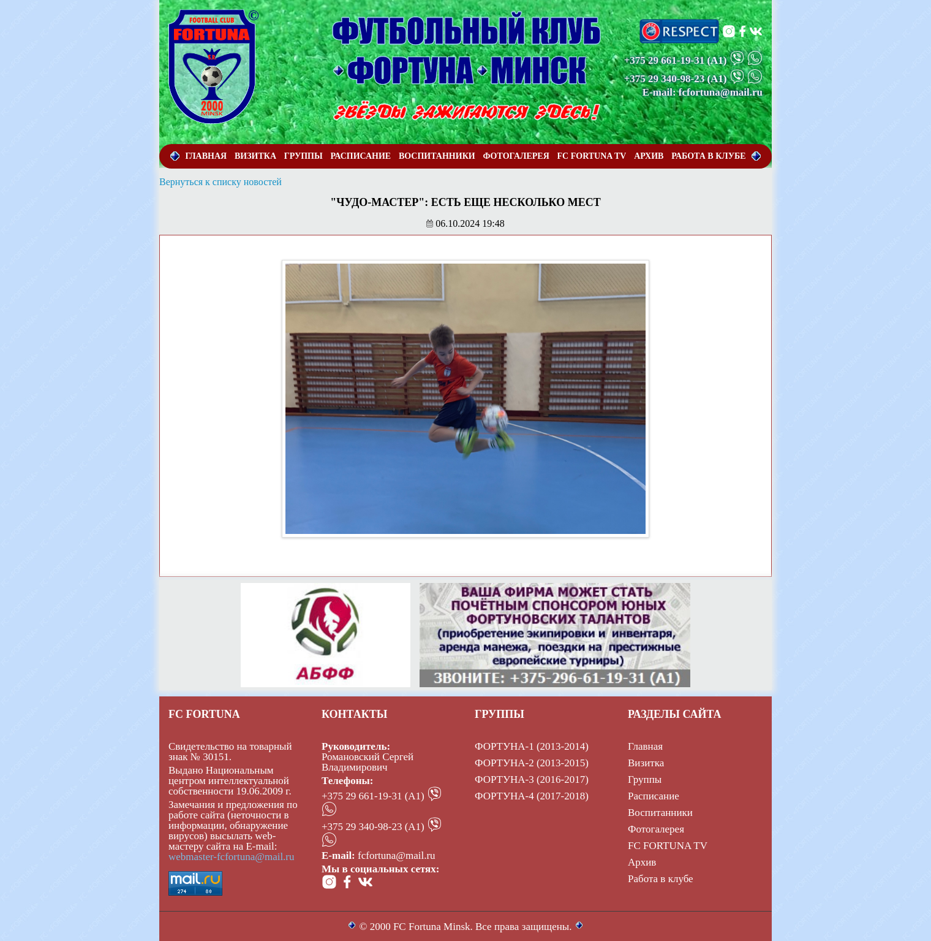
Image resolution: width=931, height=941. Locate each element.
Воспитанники (660, 812)
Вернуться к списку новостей (220, 182)
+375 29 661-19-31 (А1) (373, 796)
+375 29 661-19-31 (664, 60)
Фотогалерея (656, 829)
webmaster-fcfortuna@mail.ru (231, 857)
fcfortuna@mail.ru (396, 855)
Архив (642, 862)
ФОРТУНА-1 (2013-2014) (532, 746)
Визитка (646, 763)
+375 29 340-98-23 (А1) (373, 826)
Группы (645, 779)
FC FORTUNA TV (667, 845)
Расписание (653, 796)
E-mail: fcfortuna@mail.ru (703, 92)
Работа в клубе (660, 879)
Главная (645, 746)
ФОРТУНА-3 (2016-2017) (532, 779)
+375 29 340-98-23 (664, 79)
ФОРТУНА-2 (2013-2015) (532, 763)
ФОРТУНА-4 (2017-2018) (532, 796)
